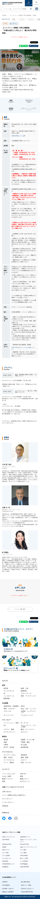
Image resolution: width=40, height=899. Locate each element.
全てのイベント (25, 781)
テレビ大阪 (5, 852)
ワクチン (31, 19)
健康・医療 (24, 757)
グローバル (7, 711)
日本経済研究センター (8, 864)
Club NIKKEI (5, 839)
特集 (3, 781)
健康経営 (24, 691)
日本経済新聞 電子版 (27, 892)
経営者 (6, 688)
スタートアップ (26, 693)
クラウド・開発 (9, 729)
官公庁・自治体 (9, 747)
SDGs (23, 706)
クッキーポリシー (8, 802)
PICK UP (23, 774)
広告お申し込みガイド (27, 888)
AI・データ (24, 723)
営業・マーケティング (28, 696)
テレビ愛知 (23, 852)
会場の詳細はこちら (17, 136)
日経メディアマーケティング (28, 847)
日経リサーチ (6, 850)
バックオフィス (9, 696)
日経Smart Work (6, 844)
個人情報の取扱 (25, 882)
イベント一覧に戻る (20, 609)
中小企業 (24, 745)
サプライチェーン (10, 732)
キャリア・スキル (10, 755)
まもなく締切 (6, 776)
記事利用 (4, 882)
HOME (4, 15)
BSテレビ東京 (24, 858)
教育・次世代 (8, 757)
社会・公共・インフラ (28, 708)
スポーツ (24, 760)
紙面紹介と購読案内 (8, 892)
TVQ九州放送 (24, 855)
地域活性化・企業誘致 (11, 706)
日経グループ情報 (26, 885)
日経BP (4, 847)
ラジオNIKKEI (24, 861)
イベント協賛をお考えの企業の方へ (14, 795)
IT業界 (6, 745)
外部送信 (5, 806)
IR (4, 693)
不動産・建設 (25, 742)
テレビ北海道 (6, 855)
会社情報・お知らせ (8, 888)
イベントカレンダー (9, 774)
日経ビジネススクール (8, 837)
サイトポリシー (7, 799)
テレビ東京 (23, 850)
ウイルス (21, 19)
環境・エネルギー (10, 708)
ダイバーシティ (9, 715)
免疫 (13, 19)
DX (5, 725)
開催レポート (24, 779)
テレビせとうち (6, 858)
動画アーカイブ (7, 779)
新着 (21, 776)
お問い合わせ (6, 791)
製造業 (6, 739)
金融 (5, 742)
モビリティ (24, 732)
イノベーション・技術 (11, 723)
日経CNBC (5, 861)
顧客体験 (7, 698)
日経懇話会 (5, 867)
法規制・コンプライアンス (28, 711)
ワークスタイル (9, 691)
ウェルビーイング (27, 715)
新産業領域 (24, 747)
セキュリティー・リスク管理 (28, 726)
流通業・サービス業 (27, 739)
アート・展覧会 (9, 762)
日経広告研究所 (24, 867)
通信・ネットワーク (27, 729)
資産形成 (24, 755)
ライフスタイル (9, 760)
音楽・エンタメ (26, 762)
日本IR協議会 (24, 864)
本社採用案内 (6, 885)
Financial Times (24, 844)
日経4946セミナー (25, 837)
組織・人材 (24, 688)
